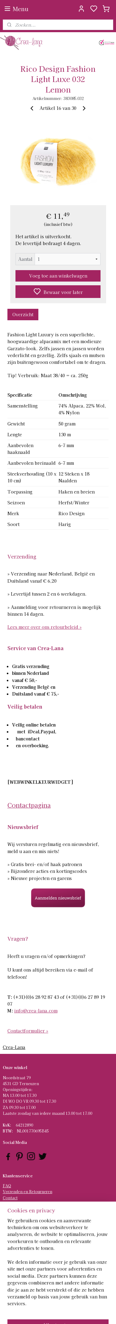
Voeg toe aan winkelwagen (58, 276)
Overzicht (22, 314)
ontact (12, 1197)
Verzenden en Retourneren (27, 1191)
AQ (8, 1185)
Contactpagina (29, 804)
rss (86, 1312)
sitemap (75, 1312)
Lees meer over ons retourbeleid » (44, 627)
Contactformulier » (27, 1031)
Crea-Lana (14, 1047)
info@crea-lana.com (36, 1010)
